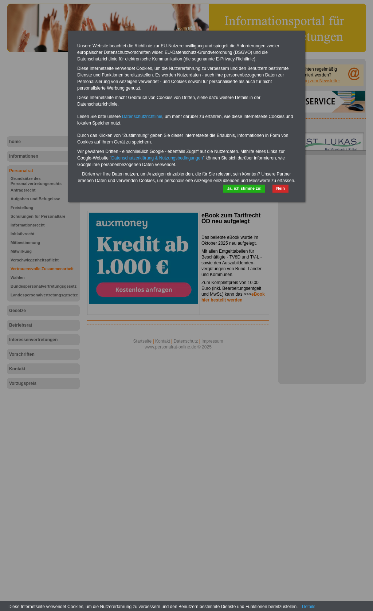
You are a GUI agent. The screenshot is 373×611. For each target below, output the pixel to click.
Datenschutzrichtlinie (142, 116)
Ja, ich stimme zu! (244, 188)
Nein (280, 188)
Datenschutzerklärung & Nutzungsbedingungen (157, 158)
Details (308, 606)
